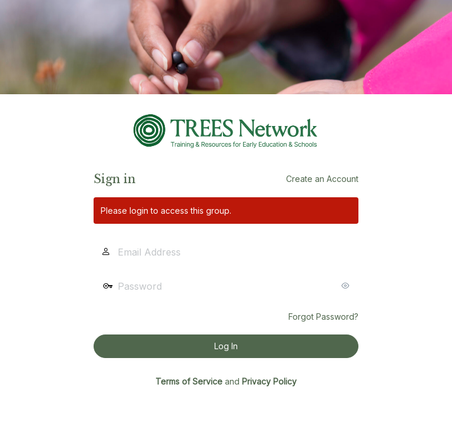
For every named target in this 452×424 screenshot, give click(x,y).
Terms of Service (188, 381)
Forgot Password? (323, 317)
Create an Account (322, 179)
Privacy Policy (269, 381)
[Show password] (346, 285)
